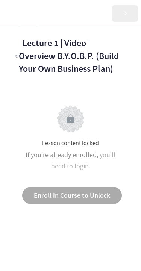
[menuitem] (28, 13)
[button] (9, 13)
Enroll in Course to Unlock (72, 195)
